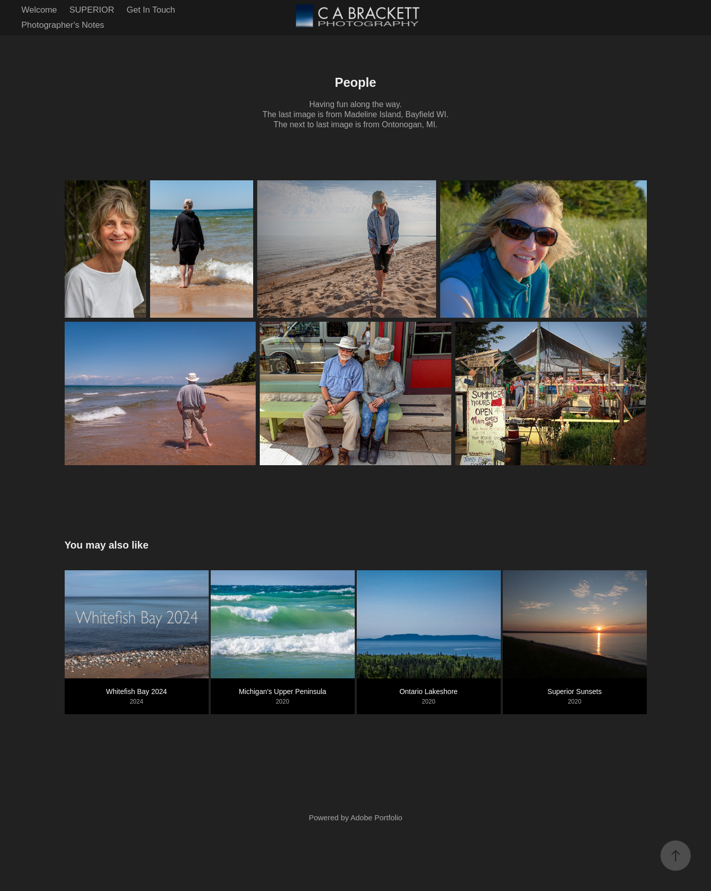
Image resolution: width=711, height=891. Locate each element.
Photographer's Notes (62, 25)
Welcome (39, 10)
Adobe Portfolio (376, 817)
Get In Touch (150, 10)
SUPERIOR (91, 10)
